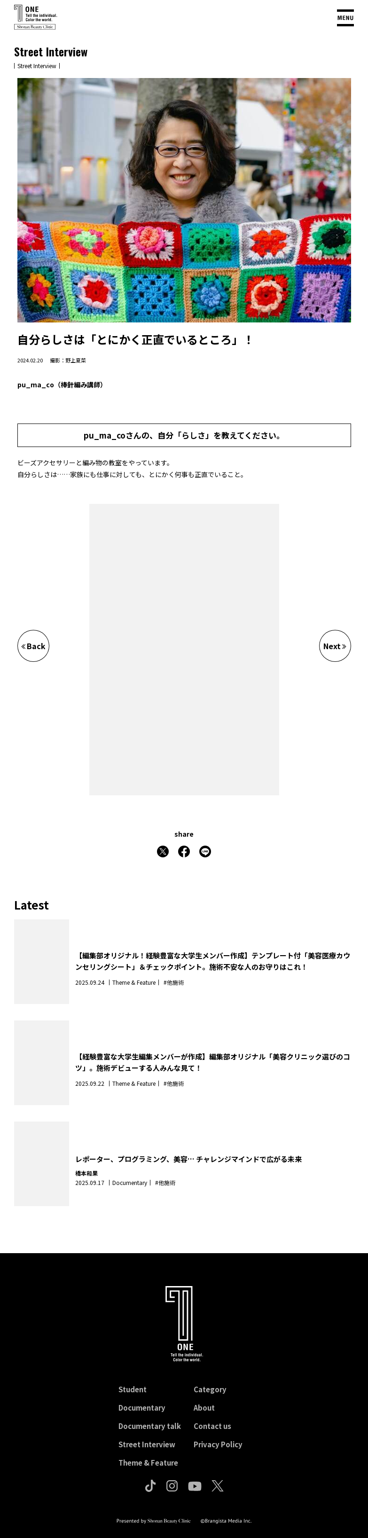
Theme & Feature (148, 1462)
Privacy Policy (218, 1444)
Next (334, 645)
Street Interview (146, 1444)
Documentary (141, 1407)
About (204, 1407)
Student (132, 1389)
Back (33, 645)
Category (210, 1389)
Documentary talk (149, 1426)
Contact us (212, 1426)
